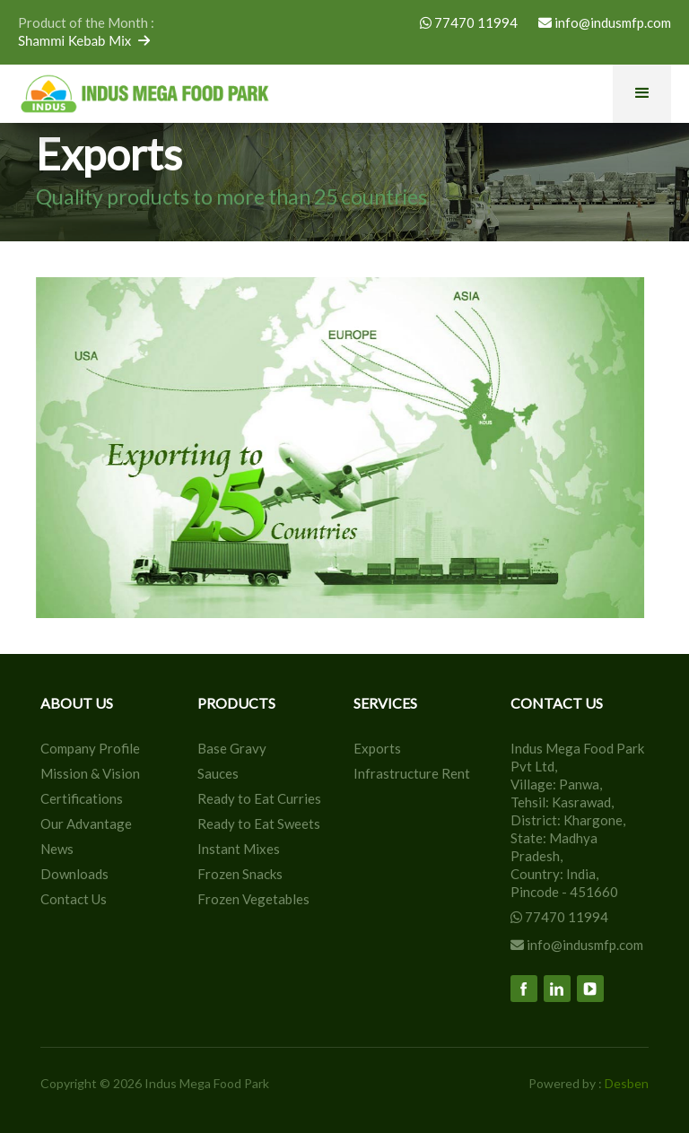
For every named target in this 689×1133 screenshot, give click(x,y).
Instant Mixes (238, 849)
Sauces (218, 773)
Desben (627, 1083)
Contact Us (73, 899)
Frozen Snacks (240, 874)
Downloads (74, 874)
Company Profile (90, 748)
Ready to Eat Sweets (258, 823)
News (57, 849)
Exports (377, 748)
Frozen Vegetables (253, 899)
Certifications (81, 798)
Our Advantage (86, 823)
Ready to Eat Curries (259, 798)
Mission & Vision (90, 773)
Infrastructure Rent (411, 773)
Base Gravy (231, 748)
